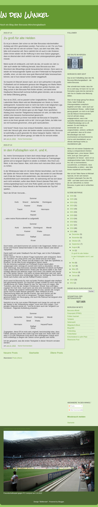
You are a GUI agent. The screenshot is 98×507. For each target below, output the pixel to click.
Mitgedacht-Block (73, 325)
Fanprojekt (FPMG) (74, 313)
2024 (72, 202)
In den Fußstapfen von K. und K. (26, 150)
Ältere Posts (56, 352)
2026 (72, 196)
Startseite (34, 352)
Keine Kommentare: (25, 139)
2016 (72, 228)
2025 (72, 199)
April (74, 266)
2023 (72, 205)
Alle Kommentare (76, 410)
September (76, 244)
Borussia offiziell (73, 310)
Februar (75, 272)
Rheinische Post (73, 340)
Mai (73, 263)
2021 (72, 212)
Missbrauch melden (76, 417)
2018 (72, 222)
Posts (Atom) (17, 358)
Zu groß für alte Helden (19, 38)
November (76, 237)
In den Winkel (24, 14)
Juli (73, 250)
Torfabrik (70, 319)
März (74, 269)
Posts (72, 406)
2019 (72, 218)
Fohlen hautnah (73, 316)
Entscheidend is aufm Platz (77, 337)
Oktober (75, 241)
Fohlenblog (71, 331)
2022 (72, 209)
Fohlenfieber (72, 334)
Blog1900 (70, 328)
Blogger (61, 502)
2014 (72, 280)
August (74, 247)
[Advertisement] (80, 357)
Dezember (76, 234)
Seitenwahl (71, 322)
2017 (72, 225)
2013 (72, 283)
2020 (72, 215)
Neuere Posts (11, 352)
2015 (72, 231)
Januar (74, 275)
